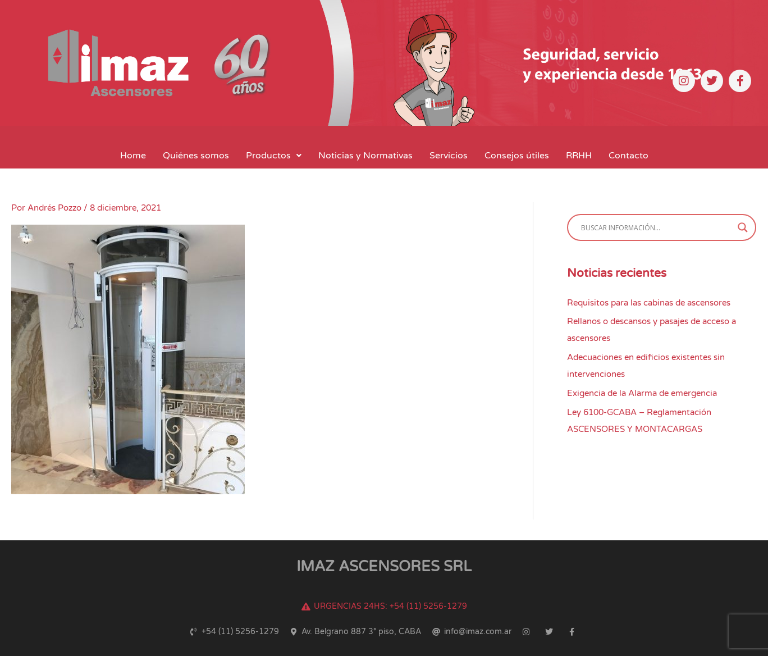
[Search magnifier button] (743, 227)
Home (133, 155)
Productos (273, 155)
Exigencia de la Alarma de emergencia (642, 393)
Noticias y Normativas (365, 155)
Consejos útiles (516, 155)
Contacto (628, 155)
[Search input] (656, 227)
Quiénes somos (196, 155)
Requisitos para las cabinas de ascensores (648, 303)
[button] (273, 155)
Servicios (448, 155)
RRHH (579, 155)
